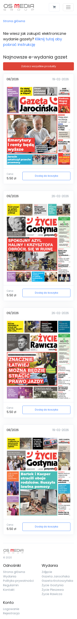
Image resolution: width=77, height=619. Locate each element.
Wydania (9, 576)
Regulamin (11, 585)
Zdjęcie (47, 572)
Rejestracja (11, 613)
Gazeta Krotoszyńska (57, 581)
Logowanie (11, 609)
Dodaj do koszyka (46, 176)
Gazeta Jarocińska (56, 576)
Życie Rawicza (52, 594)
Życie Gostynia (52, 585)
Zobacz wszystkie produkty (38, 66)
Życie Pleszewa (53, 590)
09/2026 (13, 196)
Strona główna (14, 21)
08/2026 (13, 79)
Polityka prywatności (18, 581)
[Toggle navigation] (68, 7)
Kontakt (9, 590)
